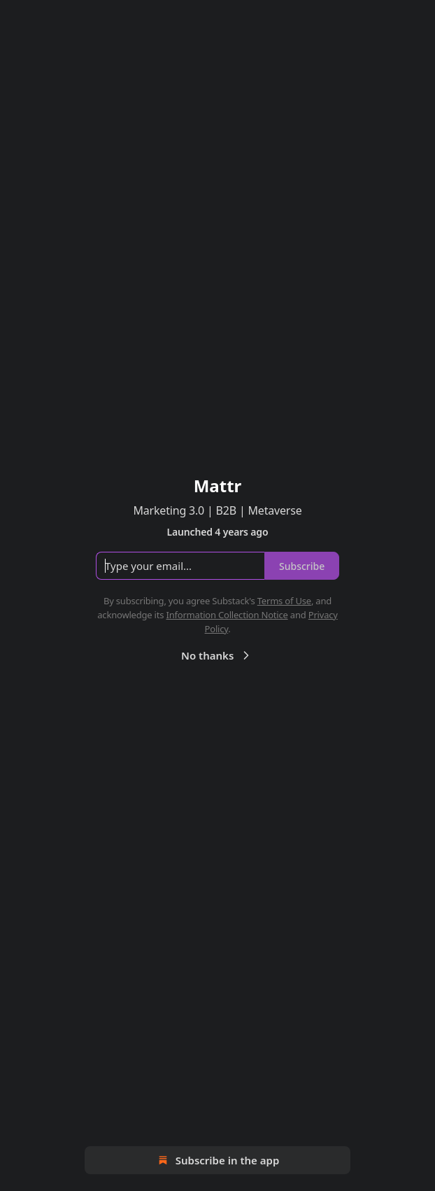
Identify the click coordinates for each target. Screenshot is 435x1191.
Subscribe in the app (218, 1160)
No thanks (217, 655)
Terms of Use (284, 600)
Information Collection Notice (226, 614)
